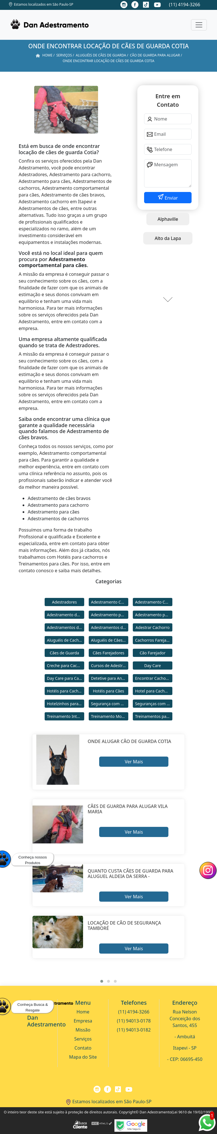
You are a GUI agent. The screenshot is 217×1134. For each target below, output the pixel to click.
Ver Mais (134, 762)
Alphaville (168, 219)
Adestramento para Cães (153, 614)
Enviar (171, 198)
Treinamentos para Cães (153, 716)
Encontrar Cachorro (153, 678)
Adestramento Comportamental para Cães (153, 602)
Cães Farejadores (108, 653)
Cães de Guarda (64, 653)
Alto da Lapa (168, 238)
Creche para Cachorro (65, 665)
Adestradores (64, 602)
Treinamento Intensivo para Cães (65, 716)
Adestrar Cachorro (153, 627)
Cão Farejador (153, 653)
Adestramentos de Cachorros (65, 627)
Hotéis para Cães (108, 691)
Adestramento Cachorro (109, 602)
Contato (83, 1048)
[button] (101, 981)
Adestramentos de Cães (109, 627)
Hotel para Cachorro (153, 691)
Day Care (152, 665)
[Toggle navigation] (199, 24)
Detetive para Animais (109, 678)
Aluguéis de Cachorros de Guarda (65, 640)
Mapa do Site (83, 1057)
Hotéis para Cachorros (65, 691)
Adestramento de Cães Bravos (65, 614)
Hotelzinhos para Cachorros (65, 703)
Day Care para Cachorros (65, 678)
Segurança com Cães (109, 703)
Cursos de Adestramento (109, 665)
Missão (82, 1030)
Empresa (83, 1021)
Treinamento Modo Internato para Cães (109, 716)
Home (83, 1012)
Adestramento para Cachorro (109, 614)
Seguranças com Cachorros (153, 703)
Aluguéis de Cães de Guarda (109, 640)
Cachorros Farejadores (153, 640)
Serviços (83, 1039)
